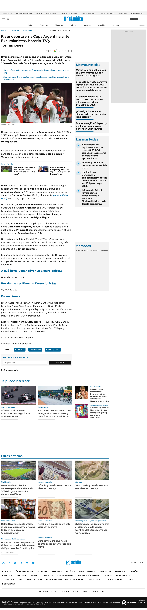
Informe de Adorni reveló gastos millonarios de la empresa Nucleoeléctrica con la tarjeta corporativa (94, 197)
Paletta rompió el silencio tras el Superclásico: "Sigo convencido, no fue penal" (24, 170)
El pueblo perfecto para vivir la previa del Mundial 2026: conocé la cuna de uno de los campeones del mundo (91, 86)
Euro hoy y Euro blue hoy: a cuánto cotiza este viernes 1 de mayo (54, 543)
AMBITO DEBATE (95, 592)
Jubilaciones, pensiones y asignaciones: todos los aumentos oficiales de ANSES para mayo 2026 (94, 179)
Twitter (3, 563)
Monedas (79, 250)
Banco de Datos (87, 571)
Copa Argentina (53, 350)
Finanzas (59, 25)
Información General (89, 575)
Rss (21, 580)
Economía (44, 25)
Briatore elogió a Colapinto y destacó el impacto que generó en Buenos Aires (60, 170)
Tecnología (8, 580)
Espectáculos (123, 575)
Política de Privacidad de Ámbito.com (65, 580)
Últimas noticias (24, 571)
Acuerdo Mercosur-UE (89, 13)
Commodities (95, 250)
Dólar (30, 25)
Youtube (27, 563)
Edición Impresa (65, 575)
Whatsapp (33, 563)
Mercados (105, 571)
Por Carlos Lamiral (7, 552)
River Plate (27, 30)
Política (72, 25)
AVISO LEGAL (95, 580)
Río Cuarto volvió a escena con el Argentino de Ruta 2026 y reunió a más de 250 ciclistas (54, 413)
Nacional (21, 575)
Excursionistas (35, 350)
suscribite (134, 19)
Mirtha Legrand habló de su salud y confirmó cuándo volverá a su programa (91, 72)
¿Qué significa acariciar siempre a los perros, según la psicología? (91, 114)
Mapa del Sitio (34, 580)
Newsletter (142, 25)
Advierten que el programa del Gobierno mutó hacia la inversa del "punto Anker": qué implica (18, 545)
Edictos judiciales (115, 580)
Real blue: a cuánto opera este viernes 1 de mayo (54, 525)
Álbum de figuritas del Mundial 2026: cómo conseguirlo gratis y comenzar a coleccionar (99, 412)
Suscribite (60, 362)
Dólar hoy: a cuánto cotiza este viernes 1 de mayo (94, 165)
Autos (108, 575)
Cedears (104, 250)
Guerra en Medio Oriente (69, 13)
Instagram (15, 563)
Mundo (34, 575)
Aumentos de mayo (137, 13)
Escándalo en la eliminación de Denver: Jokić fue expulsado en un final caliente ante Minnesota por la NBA (99, 395)
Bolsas (86, 250)
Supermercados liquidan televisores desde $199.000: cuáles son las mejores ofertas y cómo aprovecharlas (94, 151)
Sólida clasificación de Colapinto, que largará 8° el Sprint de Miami (15, 413)
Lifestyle (7, 575)
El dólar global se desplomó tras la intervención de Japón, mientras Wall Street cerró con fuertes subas (92, 528)
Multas (133, 580)
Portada (6, 571)
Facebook (9, 563)
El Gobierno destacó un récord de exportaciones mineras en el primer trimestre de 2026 (89, 100)
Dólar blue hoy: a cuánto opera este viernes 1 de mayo (91, 487)
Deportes (15, 30)
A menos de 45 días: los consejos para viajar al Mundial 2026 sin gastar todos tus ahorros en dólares (17, 490)
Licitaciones (8, 584)
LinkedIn (21, 563)
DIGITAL (48, 592)
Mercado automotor (107, 13)
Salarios (39, 13)
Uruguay (115, 25)
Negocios (87, 25)
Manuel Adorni (51, 13)
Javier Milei (123, 13)
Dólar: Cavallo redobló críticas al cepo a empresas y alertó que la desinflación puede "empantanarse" (18, 528)
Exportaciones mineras (24, 13)
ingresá (141, 19)
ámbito (4, 30)
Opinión (101, 25)
